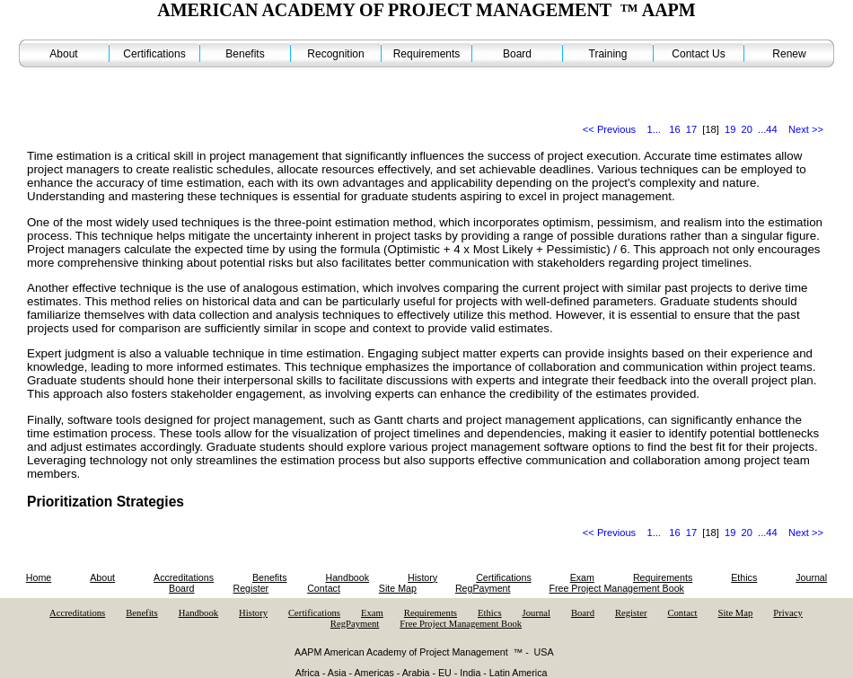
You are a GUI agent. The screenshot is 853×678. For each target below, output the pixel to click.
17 (691, 129)
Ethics (744, 577)
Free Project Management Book (616, 588)
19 (730, 129)
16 (674, 129)
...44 (768, 129)
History (422, 577)
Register (250, 588)
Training (608, 54)
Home (38, 577)
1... (654, 129)
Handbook (347, 577)
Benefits (244, 54)
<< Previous (609, 129)
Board (517, 54)
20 (747, 129)
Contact (323, 588)
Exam (582, 577)
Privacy (788, 613)
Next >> (805, 129)
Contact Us (698, 54)
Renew (788, 54)
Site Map (398, 588)
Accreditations (184, 577)
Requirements (427, 54)
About (63, 54)
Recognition (335, 54)
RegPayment (483, 588)
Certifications (154, 54)
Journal (811, 577)
